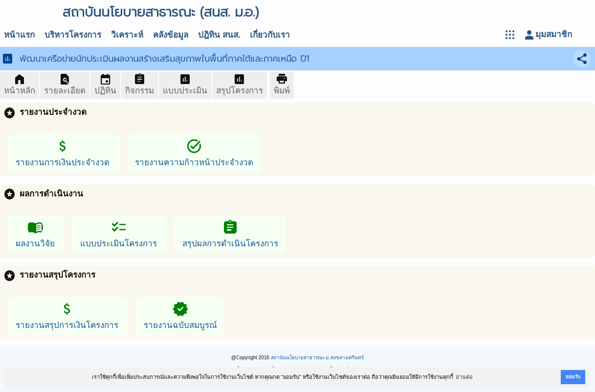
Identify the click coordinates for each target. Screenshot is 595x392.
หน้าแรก (19, 35)
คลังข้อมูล (170, 35)
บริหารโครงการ (72, 35)
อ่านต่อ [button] (464, 377)
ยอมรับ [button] (573, 376)
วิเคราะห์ (127, 35)
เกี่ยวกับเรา (270, 35)
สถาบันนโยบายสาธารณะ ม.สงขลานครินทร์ (317, 357)
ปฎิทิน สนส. (219, 35)
